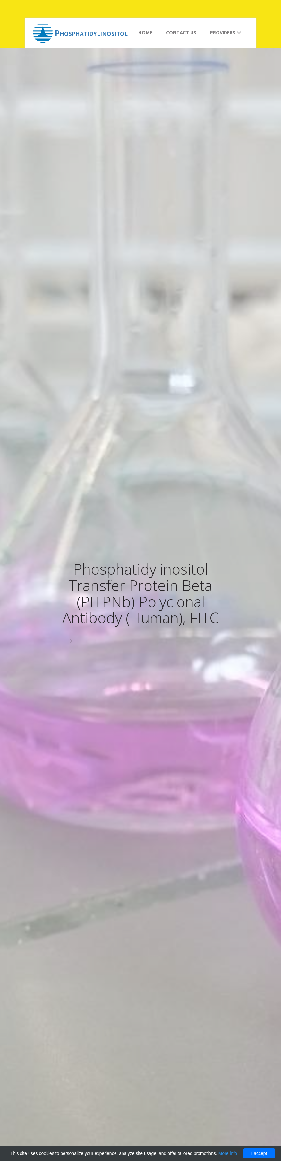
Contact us (181, 33)
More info (227, 1153)
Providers (225, 33)
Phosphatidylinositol (91, 33)
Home (145, 33)
